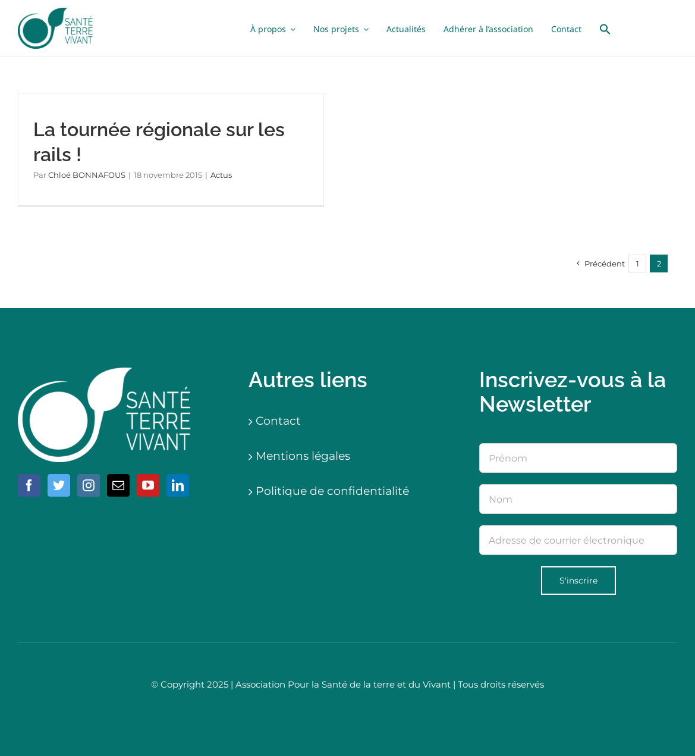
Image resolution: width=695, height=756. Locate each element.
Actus (221, 175)
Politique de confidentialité (332, 491)
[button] (605, 28)
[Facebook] (29, 485)
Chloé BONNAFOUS (86, 175)
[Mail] (118, 485)
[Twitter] (59, 485)
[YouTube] (148, 485)
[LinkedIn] (177, 485)
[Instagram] (88, 485)
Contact (278, 421)
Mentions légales (303, 456)
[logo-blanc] (107, 373)
